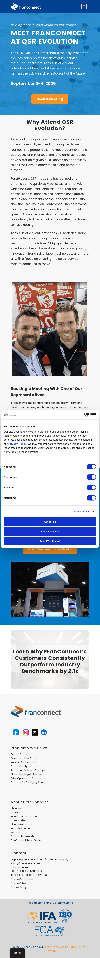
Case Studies (18, 820)
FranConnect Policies (60, 947)
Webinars (16, 832)
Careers (15, 812)
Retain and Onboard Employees (29, 770)
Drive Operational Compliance (28, 778)
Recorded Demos (21, 828)
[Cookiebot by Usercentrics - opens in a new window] (81, 415)
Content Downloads (22, 836)
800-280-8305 (19, 871)
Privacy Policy (17, 443)
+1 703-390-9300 (21, 875)
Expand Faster (19, 754)
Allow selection (50, 531)
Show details (82, 511)
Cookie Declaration (22, 879)
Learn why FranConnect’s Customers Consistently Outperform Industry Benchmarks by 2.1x (50, 661)
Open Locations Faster (24, 758)
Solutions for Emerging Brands (28, 782)
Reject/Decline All (50, 541)
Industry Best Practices (24, 816)
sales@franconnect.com (25, 863)
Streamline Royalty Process (26, 774)
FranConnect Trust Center (26, 840)
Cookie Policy (18, 883)
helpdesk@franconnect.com (27, 859)
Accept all (50, 521)
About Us (16, 808)
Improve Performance (24, 762)
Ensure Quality (19, 766)
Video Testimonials (22, 824)
